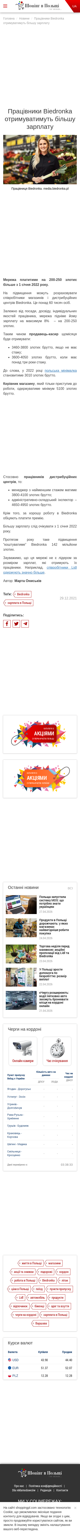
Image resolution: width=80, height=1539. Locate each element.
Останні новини (23, 887)
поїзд (39, 1289)
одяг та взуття (60, 1306)
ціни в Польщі (20, 1289)
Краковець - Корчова (14, 1134)
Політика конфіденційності (45, 1486)
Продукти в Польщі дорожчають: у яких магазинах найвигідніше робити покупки (54, 926)
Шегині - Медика (17, 1144)
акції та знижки (23, 1271)
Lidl (21, 1297)
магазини (54, 1263)
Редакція (45, 1490)
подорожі (46, 1271)
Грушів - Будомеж (18, 1125)
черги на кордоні (25, 1314)
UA (75, 6)
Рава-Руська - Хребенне (15, 1116)
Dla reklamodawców (23, 1490)
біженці (39, 1306)
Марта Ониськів (28, 581)
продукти (57, 1297)
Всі (70, 888)
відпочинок (20, 1306)
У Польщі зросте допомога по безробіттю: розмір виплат (53, 974)
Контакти (62, 1490)
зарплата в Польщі (19, 602)
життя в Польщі (32, 1263)
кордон (63, 1271)
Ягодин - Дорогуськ (19, 1089)
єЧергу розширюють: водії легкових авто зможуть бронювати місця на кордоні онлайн (54, 999)
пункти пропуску (60, 1289)
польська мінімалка (61, 370)
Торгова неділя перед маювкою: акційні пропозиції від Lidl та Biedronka (54, 951)
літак (65, 1280)
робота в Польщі (24, 1280)
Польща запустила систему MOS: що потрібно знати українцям (52, 902)
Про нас (19, 1486)
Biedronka (23, 594)
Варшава (41, 1323)
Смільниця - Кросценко (14, 1153)
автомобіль (37, 1297)
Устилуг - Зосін (16, 1096)
